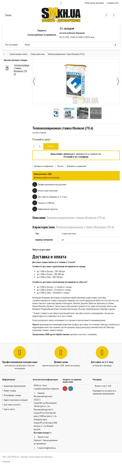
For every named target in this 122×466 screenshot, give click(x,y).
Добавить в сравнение (76, 166)
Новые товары (10, 390)
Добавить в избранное (43, 166)
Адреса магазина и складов (16, 399)
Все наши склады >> (43, 432)
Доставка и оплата (12, 404)
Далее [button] (118, 81)
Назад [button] (34, 81)
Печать (60, 166)
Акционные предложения (15, 386)
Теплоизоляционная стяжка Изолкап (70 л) (25, 69)
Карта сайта (9, 409)
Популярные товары (12, 395)
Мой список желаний (93, 3)
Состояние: (36, 132)
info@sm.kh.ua (49, 447)
